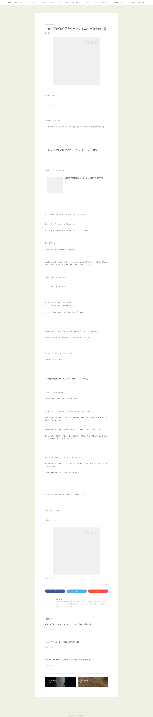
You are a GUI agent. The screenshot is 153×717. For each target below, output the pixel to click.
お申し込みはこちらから (52, 510)
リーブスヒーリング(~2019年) (137, 2)
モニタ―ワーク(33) (49, 578)
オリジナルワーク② (48, 2)
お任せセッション (19, 2)
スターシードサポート (91, 2)
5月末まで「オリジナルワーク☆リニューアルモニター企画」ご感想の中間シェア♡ (71, 624)
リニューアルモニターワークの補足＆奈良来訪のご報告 (62, 642)
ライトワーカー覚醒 (62, 2)
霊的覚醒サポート (77, 2)
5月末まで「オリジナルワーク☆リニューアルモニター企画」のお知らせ (67, 660)
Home (9, 2)
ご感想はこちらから (51, 520)
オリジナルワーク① (33, 2)
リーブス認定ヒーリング (118, 2)
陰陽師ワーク (104, 2)
